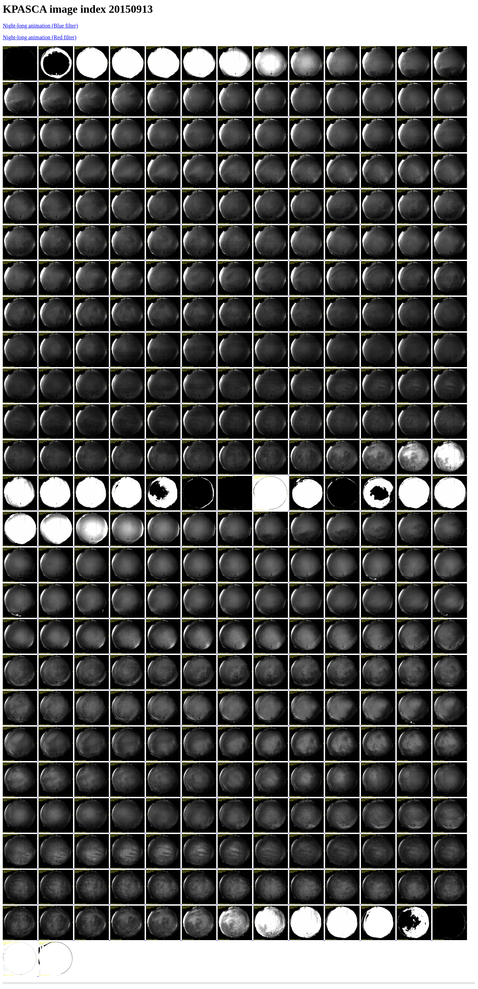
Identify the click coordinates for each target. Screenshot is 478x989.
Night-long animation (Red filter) (39, 37)
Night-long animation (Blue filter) (40, 26)
